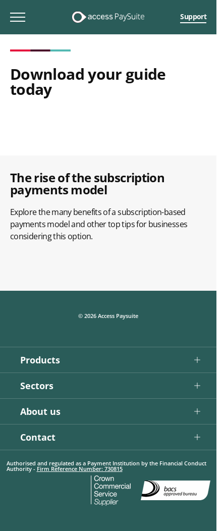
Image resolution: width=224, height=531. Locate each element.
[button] (108, 360)
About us (40, 411)
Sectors (36, 386)
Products (40, 360)
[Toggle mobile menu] (17, 17)
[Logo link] (108, 17)
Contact (37, 437)
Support (193, 16)
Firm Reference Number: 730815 (80, 468)
